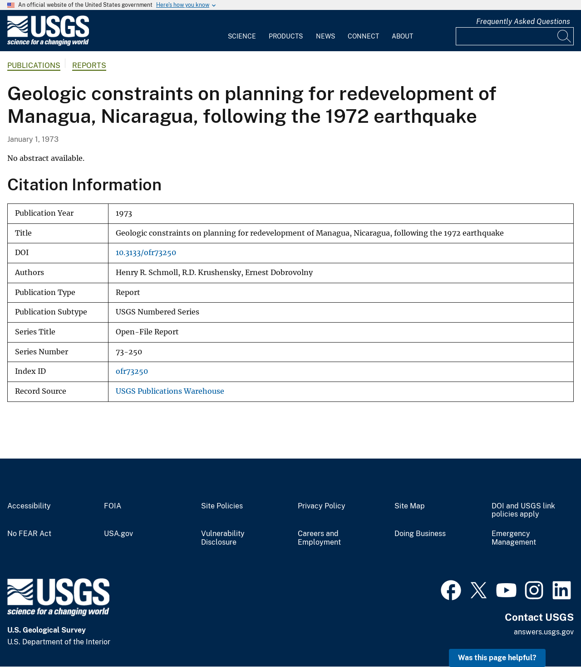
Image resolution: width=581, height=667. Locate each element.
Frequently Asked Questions (523, 21)
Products (286, 36)
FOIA (112, 506)
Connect (363, 36)
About (402, 36)
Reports (89, 65)
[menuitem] (242, 30)
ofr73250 (132, 371)
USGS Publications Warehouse (170, 391)
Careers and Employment (319, 538)
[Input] (515, 36)
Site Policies (222, 506)
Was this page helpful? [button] (497, 657)
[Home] (48, 43)
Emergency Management (514, 538)
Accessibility (29, 506)
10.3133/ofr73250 (146, 252)
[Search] (565, 36)
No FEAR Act (29, 534)
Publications (33, 65)
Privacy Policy (321, 506)
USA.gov (118, 534)
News (325, 36)
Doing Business (420, 534)
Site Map (409, 506)
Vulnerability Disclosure (223, 538)
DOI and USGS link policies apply (523, 510)
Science (242, 36)
